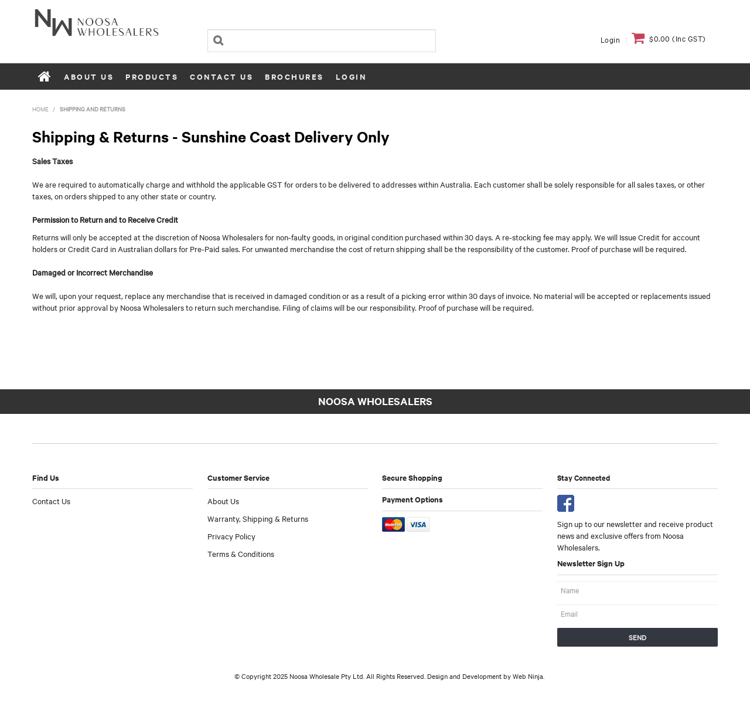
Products (151, 76)
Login (611, 39)
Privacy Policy (231, 536)
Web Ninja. (528, 676)
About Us (89, 76)
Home (45, 76)
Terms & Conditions (240, 553)
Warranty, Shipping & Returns (257, 518)
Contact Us (221, 76)
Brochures (294, 76)
